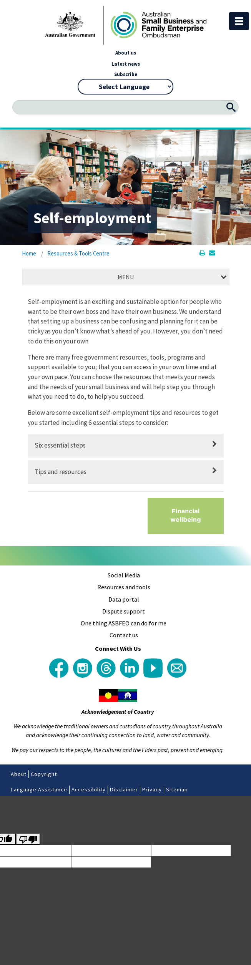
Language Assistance (39, 789)
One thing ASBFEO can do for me (123, 623)
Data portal (123, 599)
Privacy (152, 789)
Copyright (44, 774)
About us (125, 53)
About (19, 774)
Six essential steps (60, 445)
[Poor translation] (28, 839)
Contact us (124, 635)
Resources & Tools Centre (78, 253)
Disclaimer (124, 789)
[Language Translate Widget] (125, 86)
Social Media (124, 575)
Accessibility (88, 789)
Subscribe (125, 74)
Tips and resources (60, 472)
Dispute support (123, 611)
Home (29, 253)
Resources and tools (123, 587)
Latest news (125, 64)
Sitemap (177, 789)
